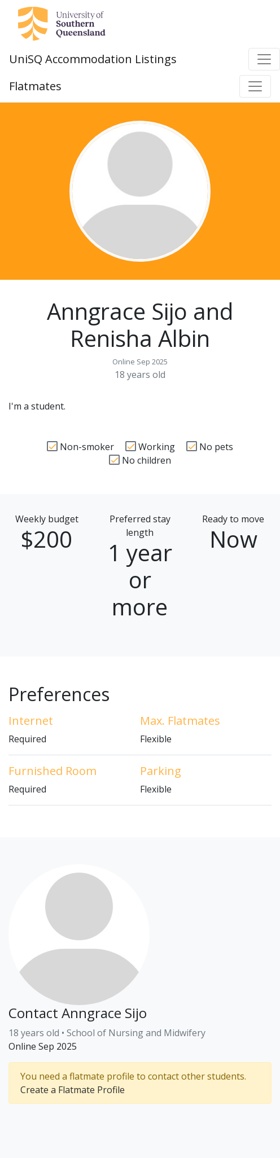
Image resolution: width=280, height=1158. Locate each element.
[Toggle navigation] (264, 59)
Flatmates (35, 86)
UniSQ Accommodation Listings (93, 59)
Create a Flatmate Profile (72, 1090)
